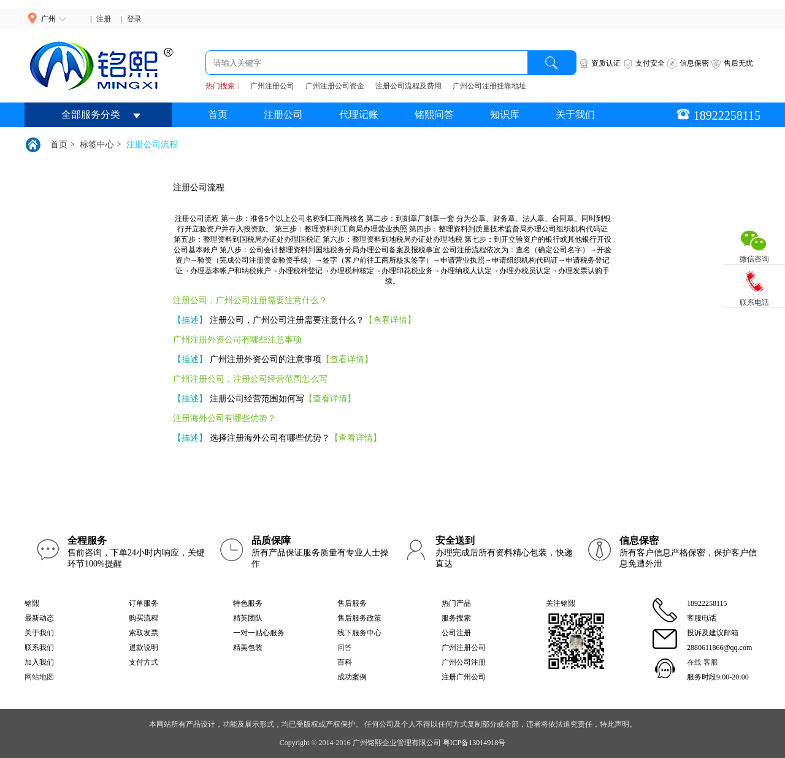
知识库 (504, 114)
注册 (103, 19)
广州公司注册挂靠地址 (489, 86)
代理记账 (358, 114)
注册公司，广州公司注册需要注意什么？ (250, 300)
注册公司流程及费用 (408, 86)
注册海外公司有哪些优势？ (224, 418)
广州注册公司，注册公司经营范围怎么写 (250, 379)
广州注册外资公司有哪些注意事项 (237, 339)
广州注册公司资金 (334, 86)
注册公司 (283, 114)
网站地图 (39, 677)
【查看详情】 (390, 320)
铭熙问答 (434, 114)
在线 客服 (702, 662)
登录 (134, 19)
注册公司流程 (152, 144)
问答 (344, 647)
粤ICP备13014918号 (474, 742)
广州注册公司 (272, 86)
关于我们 (575, 114)
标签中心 (97, 144)
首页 (218, 114)
